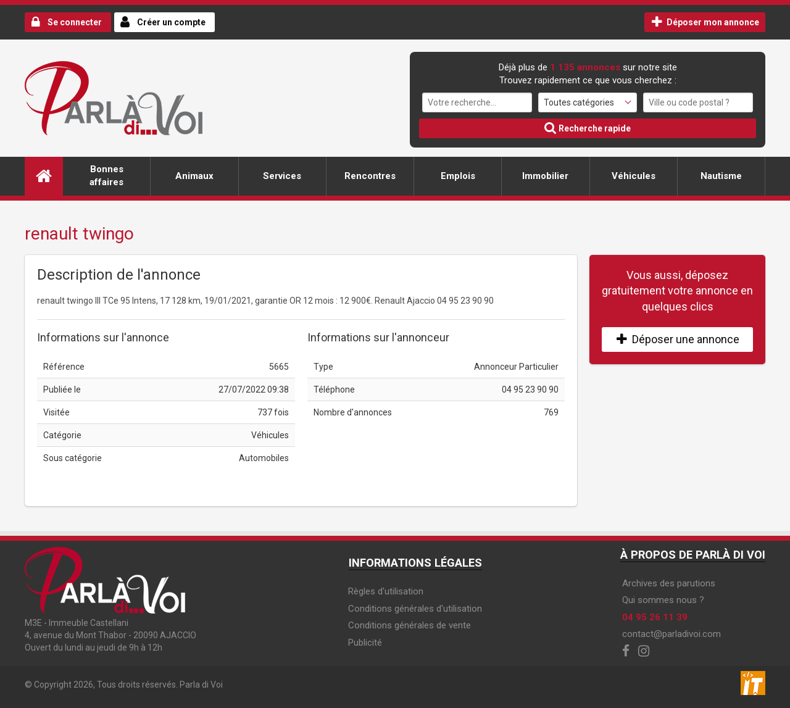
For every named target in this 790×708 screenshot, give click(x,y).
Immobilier (545, 175)
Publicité (365, 642)
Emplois (458, 175)
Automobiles (264, 458)
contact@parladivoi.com (671, 633)
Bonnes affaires (106, 176)
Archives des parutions (668, 583)
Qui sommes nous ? (663, 600)
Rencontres (370, 175)
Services (282, 175)
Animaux (194, 175)
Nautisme (721, 175)
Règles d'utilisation (385, 591)
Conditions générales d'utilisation (415, 608)
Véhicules (633, 175)
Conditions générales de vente (409, 625)
